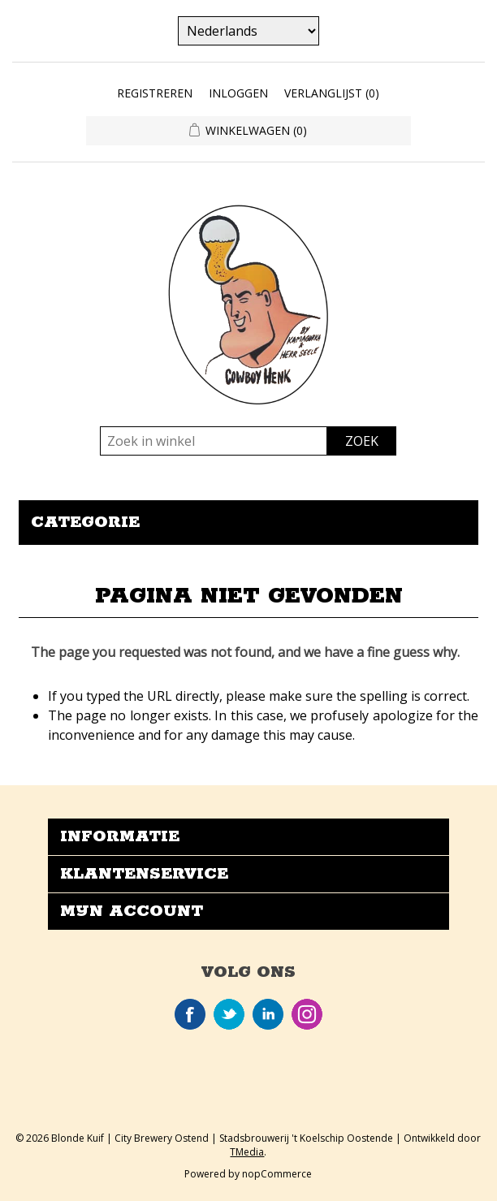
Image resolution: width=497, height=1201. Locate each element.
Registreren (154, 93)
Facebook (190, 1014)
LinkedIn (268, 1014)
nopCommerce (277, 1174)
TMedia (247, 1152)
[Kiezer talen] (248, 30)
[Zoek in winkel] (213, 441)
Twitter (229, 1014)
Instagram (307, 1014)
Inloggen (238, 93)
